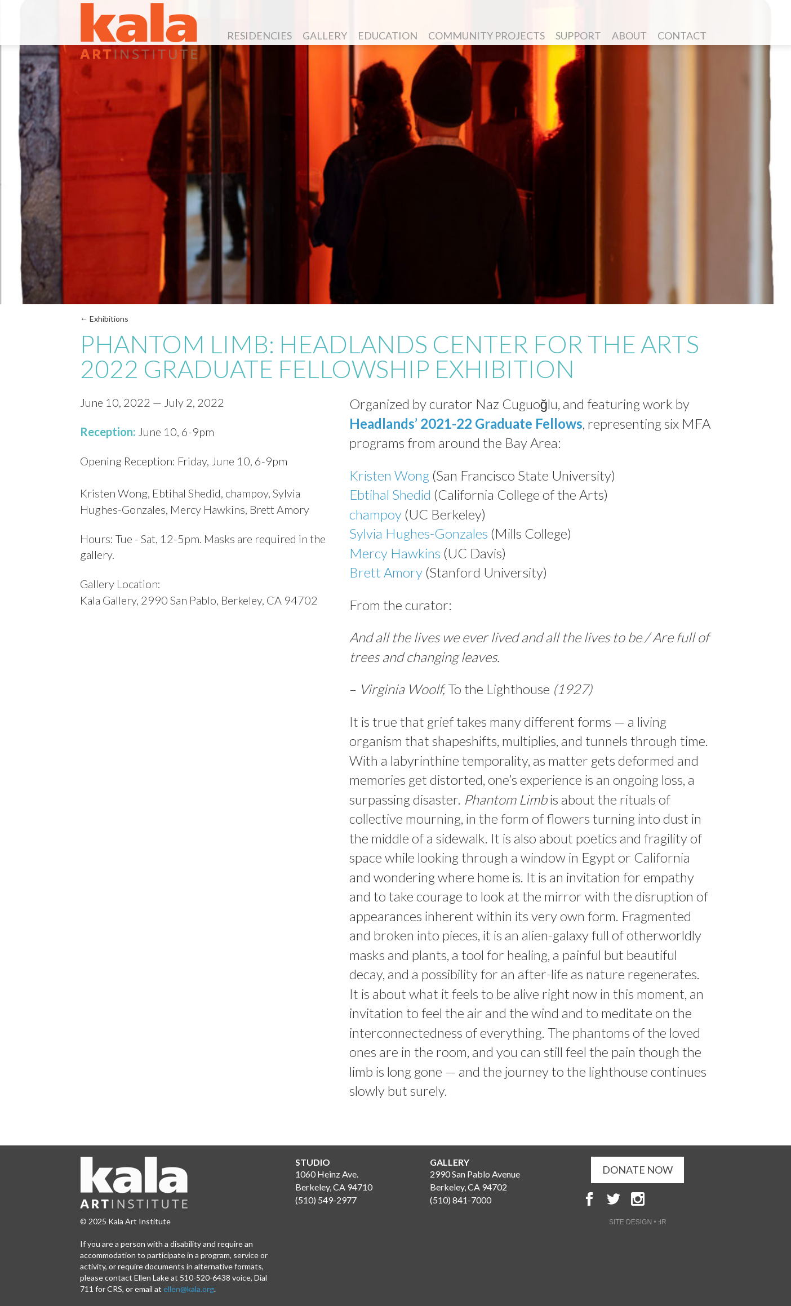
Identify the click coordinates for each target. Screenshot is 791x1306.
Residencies (259, 35)
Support (578, 35)
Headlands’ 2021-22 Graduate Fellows (466, 423)
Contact (681, 35)
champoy (375, 514)
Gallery (325, 35)
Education (387, 35)
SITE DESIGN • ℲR (637, 1222)
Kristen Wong (389, 475)
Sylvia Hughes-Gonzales (418, 533)
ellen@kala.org (188, 1289)
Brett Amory (386, 572)
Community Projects (486, 35)
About (629, 35)
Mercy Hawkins (395, 553)
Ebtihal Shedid (390, 494)
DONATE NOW (637, 1169)
